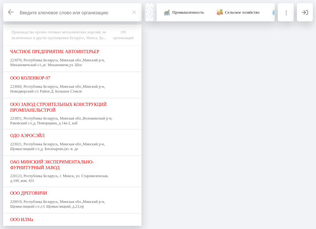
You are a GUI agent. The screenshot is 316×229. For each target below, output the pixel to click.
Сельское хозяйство (242, 12)
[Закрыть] (134, 12)
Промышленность (188, 12)
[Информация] (286, 12)
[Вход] (305, 12)
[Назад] (11, 12)
